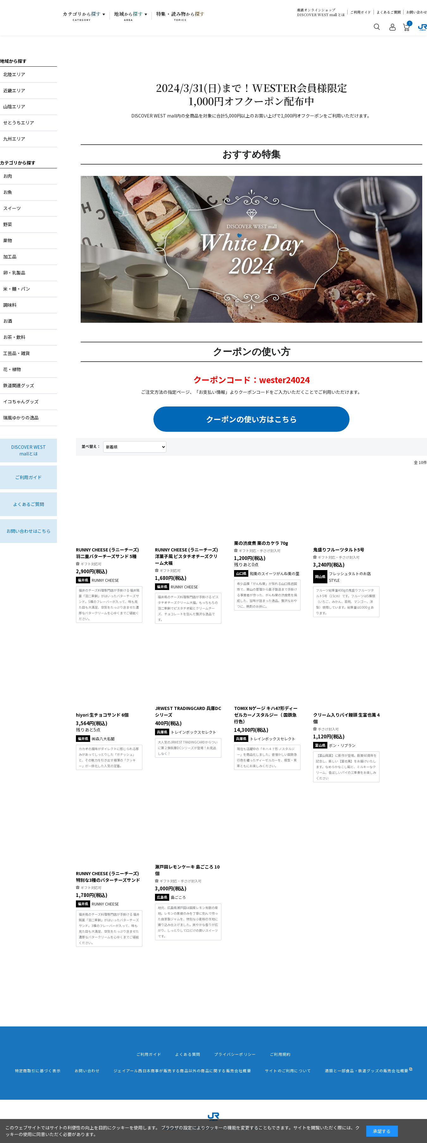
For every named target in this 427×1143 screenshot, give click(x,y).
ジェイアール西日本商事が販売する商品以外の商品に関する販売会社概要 (182, 1070)
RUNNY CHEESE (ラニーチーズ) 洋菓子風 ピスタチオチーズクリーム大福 (186, 556)
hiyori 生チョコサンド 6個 (102, 715)
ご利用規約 (280, 1054)
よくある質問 (187, 1054)
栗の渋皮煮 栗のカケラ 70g (261, 543)
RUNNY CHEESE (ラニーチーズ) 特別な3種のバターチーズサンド (108, 876)
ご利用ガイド (360, 12)
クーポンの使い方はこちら (251, 418)
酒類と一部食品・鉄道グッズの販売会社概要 (366, 1070)
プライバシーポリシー (235, 1054)
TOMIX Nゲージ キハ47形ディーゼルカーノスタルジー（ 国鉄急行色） (266, 715)
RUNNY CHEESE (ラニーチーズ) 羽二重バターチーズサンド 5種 (107, 552)
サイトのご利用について (288, 1070)
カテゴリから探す (17, 162)
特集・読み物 (180, 16)
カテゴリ (82, 16)
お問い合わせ (416, 12)
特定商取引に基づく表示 (38, 1070)
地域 (128, 16)
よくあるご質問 (388, 12)
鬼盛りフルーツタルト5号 (338, 549)
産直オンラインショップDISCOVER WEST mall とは (321, 12)
